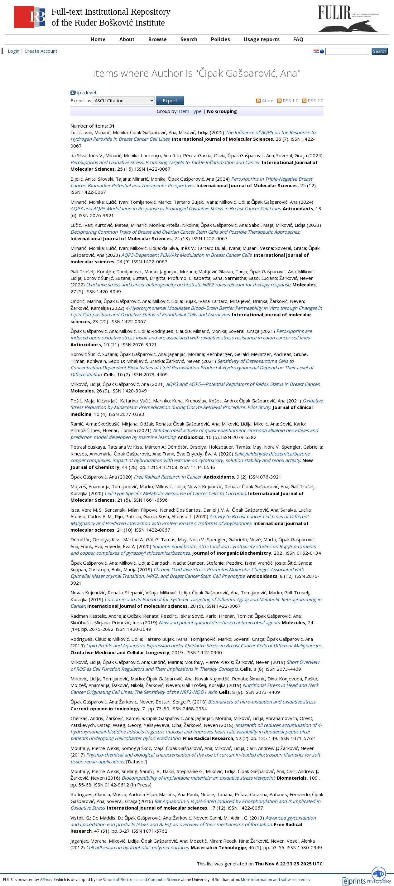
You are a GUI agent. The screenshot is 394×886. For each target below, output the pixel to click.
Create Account (41, 51)
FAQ (298, 39)
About (127, 39)
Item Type (190, 111)
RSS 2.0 (316, 100)
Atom (267, 100)
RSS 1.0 (291, 100)
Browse (157, 39)
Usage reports (262, 39)
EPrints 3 (47, 879)
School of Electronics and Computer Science (141, 879)
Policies (220, 39)
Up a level (85, 92)
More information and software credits (275, 879)
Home (98, 39)
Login (13, 51)
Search (188, 39)
